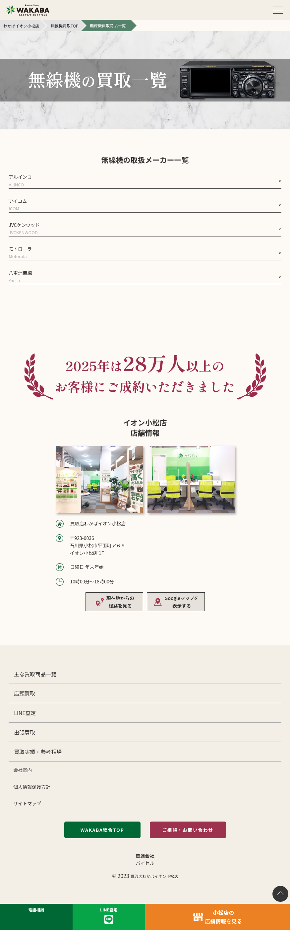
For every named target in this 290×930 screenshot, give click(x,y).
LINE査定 (25, 713)
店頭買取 (24, 693)
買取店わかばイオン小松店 (154, 876)
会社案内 (22, 769)
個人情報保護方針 (31, 786)
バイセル (145, 863)
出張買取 (24, 732)
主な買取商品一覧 (35, 674)
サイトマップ (27, 803)
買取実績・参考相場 (38, 752)
